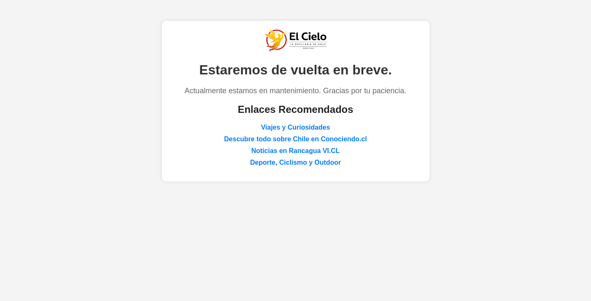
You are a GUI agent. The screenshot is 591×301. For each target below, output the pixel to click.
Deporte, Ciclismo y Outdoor (295, 162)
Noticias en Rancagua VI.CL (295, 150)
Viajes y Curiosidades (295, 127)
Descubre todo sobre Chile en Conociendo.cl (295, 139)
